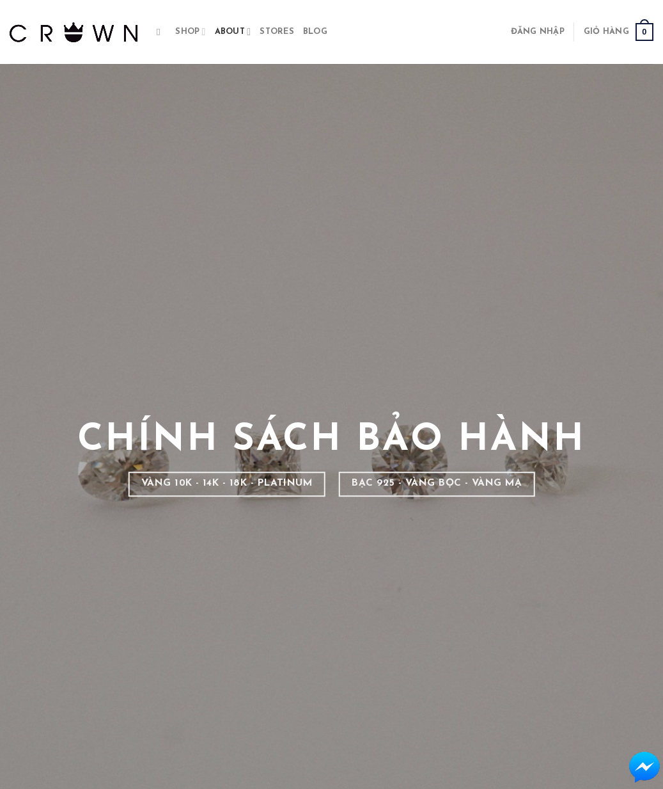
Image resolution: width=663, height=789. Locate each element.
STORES (277, 32)
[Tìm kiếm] (161, 32)
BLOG (315, 32)
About (233, 32)
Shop (190, 32)
